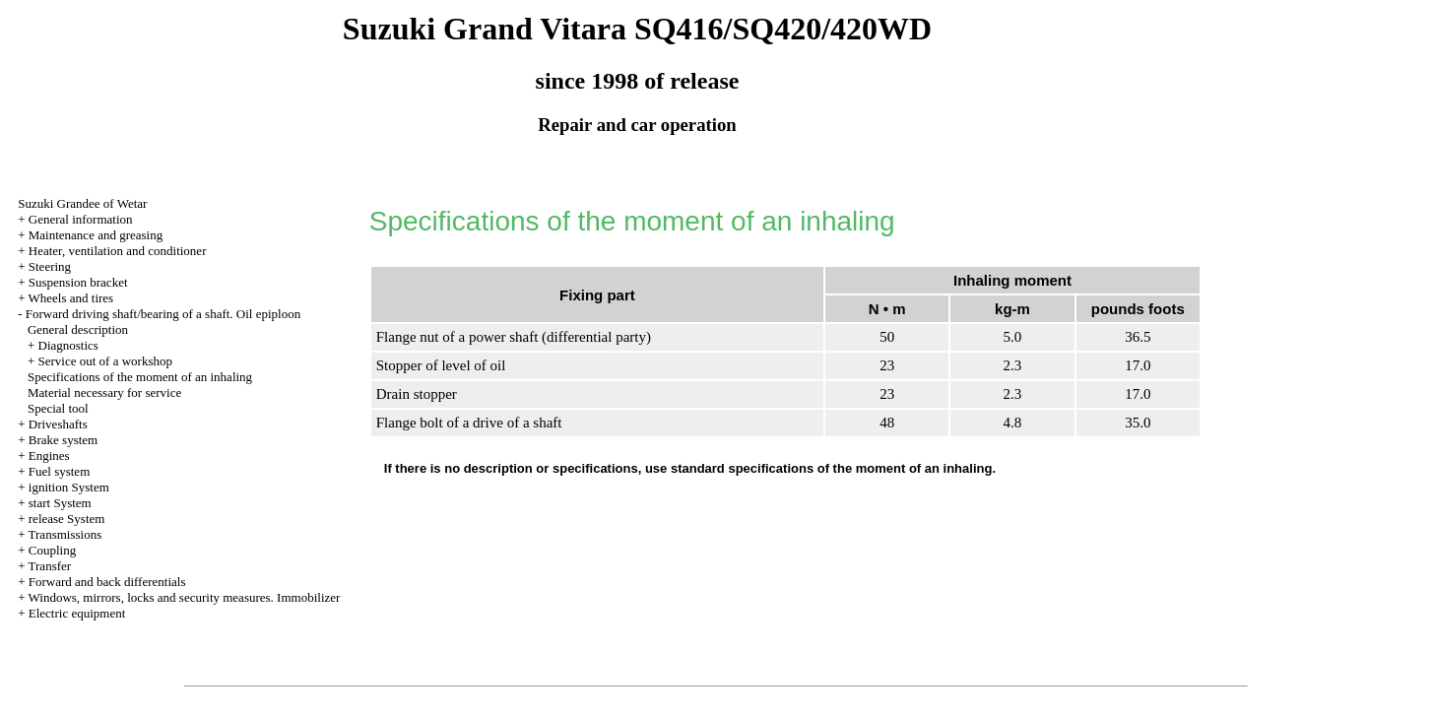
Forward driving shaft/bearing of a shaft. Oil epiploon (163, 313)
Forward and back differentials (107, 581)
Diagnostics (68, 345)
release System (67, 518)
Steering (50, 266)
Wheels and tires (71, 298)
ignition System (69, 487)
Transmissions (65, 534)
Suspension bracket (78, 282)
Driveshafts (58, 424)
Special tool (58, 408)
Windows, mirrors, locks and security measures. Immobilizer (185, 597)
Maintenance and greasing (96, 235)
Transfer (50, 565)
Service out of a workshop (105, 361)
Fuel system (59, 471)
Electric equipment (77, 613)
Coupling (52, 550)
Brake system (63, 439)
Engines (49, 455)
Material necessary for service (104, 392)
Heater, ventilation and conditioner (118, 250)
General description (78, 329)
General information (81, 219)
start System (60, 502)
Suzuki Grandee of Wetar (82, 203)
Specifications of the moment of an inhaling (140, 376)
